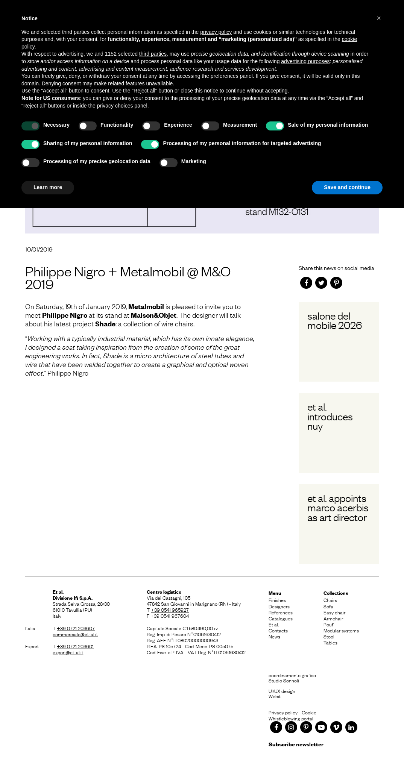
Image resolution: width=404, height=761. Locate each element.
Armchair (333, 618)
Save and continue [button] (347, 187)
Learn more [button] (47, 187)
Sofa (328, 606)
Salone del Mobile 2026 (334, 320)
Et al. (274, 624)
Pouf (328, 624)
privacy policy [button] (216, 32)
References (281, 612)
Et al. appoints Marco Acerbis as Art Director (338, 507)
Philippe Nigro (64, 315)
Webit (275, 696)
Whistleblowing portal (291, 718)
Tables (330, 642)
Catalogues (281, 618)
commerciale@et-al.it (75, 634)
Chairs (330, 600)
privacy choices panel (122, 106)
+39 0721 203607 (76, 628)
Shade (105, 323)
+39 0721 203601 (75, 646)
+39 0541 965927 (170, 609)
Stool (329, 636)
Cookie (309, 712)
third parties (153, 54)
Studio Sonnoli (284, 680)
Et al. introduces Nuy (330, 416)
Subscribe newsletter (296, 744)
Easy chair (334, 612)
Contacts (278, 630)
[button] (379, 18)
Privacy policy (283, 712)
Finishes (277, 600)
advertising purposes (305, 61)
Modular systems (341, 630)
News (274, 636)
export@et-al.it (68, 652)
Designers (279, 606)
